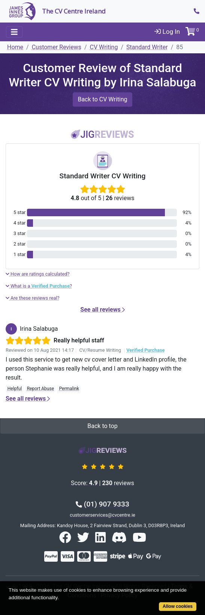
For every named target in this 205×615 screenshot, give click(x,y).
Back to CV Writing (102, 99)
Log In (167, 31)
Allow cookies (178, 606)
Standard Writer (147, 47)
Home (15, 47)
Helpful (14, 388)
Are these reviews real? (33, 298)
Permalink (69, 388)
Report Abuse (40, 388)
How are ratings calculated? (38, 274)
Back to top (102, 426)
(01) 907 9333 (102, 504)
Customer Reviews (56, 47)
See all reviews (102, 309)
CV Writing (104, 47)
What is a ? (39, 286)
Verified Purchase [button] (145, 350)
